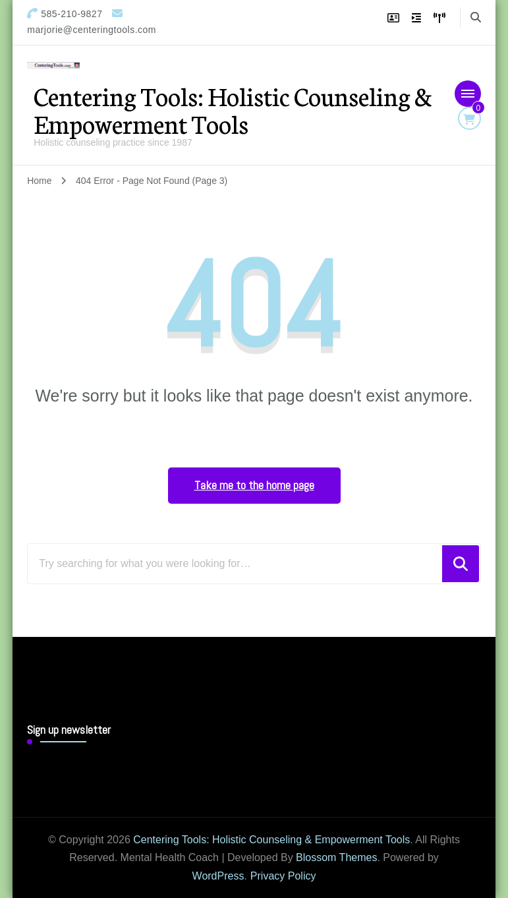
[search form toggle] (475, 17)
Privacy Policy (283, 876)
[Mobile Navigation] (468, 93)
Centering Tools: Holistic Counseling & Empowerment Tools (233, 109)
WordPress (218, 876)
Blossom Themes (336, 857)
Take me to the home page (254, 485)
